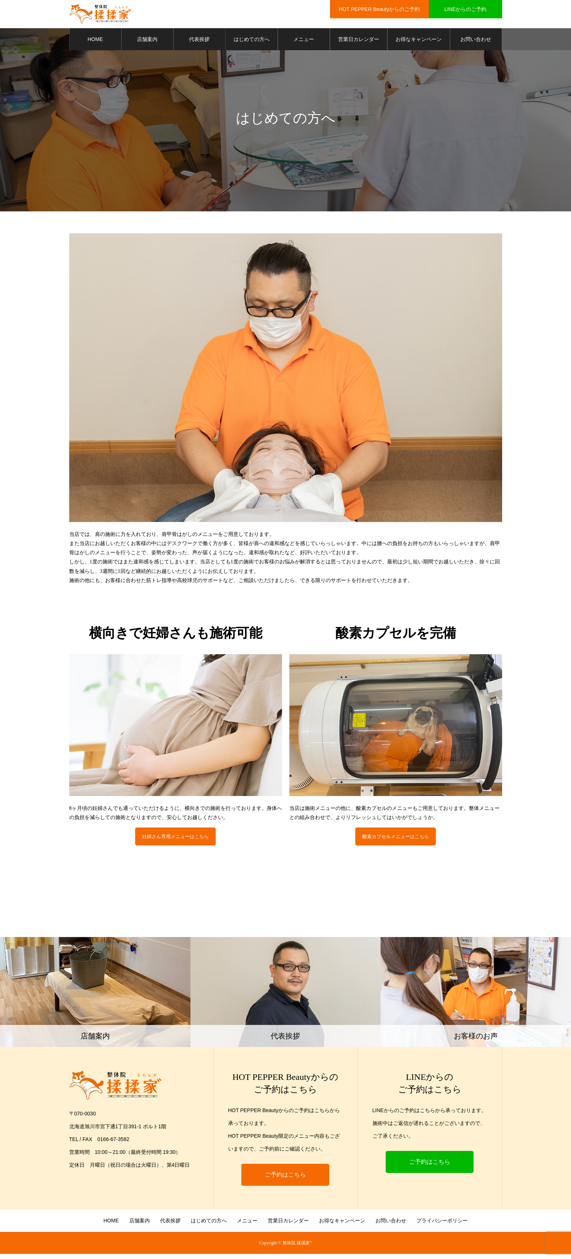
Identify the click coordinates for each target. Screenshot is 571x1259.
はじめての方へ (252, 40)
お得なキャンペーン (419, 40)
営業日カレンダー (358, 40)
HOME (95, 40)
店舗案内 (147, 40)
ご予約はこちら (285, 1180)
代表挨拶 (199, 40)
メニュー (303, 40)
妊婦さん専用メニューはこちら (175, 839)
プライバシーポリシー (442, 1226)
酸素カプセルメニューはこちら (396, 839)
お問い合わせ (475, 40)
